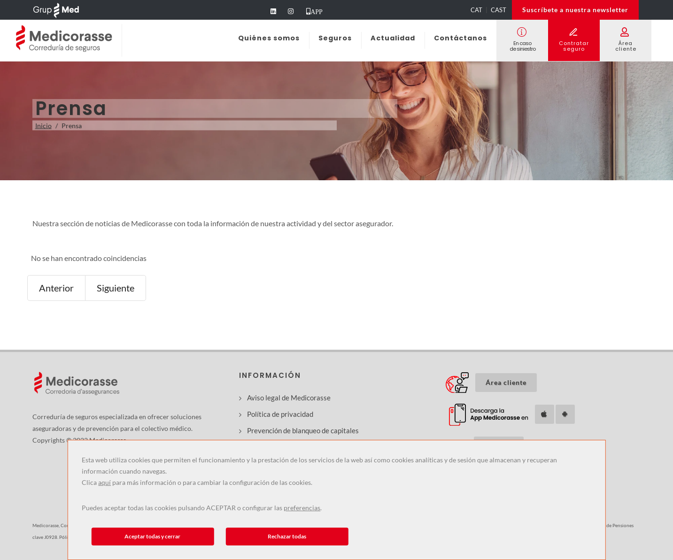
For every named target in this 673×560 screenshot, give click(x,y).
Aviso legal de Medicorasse (289, 397)
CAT (476, 10)
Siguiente (115, 287)
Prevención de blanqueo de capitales (303, 430)
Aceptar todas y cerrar (152, 536)
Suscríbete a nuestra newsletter (575, 10)
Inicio (43, 126)
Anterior (56, 287)
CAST (498, 10)
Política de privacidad (280, 414)
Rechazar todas (287, 536)
